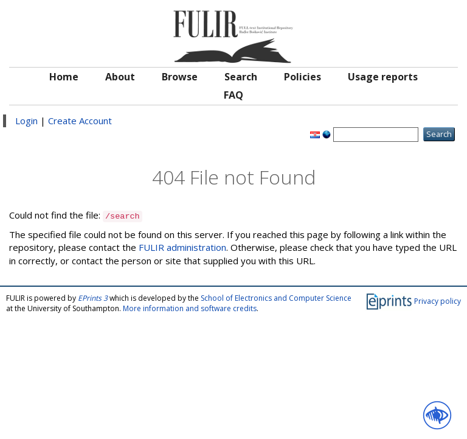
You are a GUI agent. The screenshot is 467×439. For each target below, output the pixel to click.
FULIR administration (182, 247)
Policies (302, 76)
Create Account (80, 120)
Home (63, 76)
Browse (180, 76)
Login (26, 120)
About (120, 76)
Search (240, 76)
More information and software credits (190, 308)
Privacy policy (437, 301)
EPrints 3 (93, 298)
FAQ (233, 95)
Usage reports (383, 76)
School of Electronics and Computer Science (276, 298)
